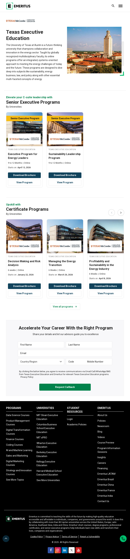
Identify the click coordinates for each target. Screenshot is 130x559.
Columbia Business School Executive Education (47, 428)
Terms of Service (69, 536)
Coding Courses (14, 444)
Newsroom (103, 426)
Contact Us (103, 501)
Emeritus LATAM (106, 473)
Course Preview (106, 442)
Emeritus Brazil (106, 479)
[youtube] (78, 550)
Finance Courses (15, 439)
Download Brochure (24, 175)
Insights (102, 457)
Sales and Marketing (17, 455)
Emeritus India (105, 495)
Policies (102, 420)
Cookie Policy (36, 536)
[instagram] (58, 550)
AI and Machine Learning (19, 450)
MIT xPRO (42, 437)
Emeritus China (106, 484)
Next (120, 212)
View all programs (65, 306)
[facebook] (51, 550)
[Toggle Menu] (120, 6)
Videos (101, 437)
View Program (24, 182)
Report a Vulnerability (90, 536)
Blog (100, 431)
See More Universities (48, 480)
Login (70, 419)
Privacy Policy (26, 377)
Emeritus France (106, 490)
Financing (103, 468)
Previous (111, 212)
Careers (102, 463)
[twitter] (72, 550)
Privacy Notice (52, 536)
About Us (102, 415)
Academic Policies (76, 424)
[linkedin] (65, 550)
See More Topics (15, 479)
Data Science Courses (17, 415)
